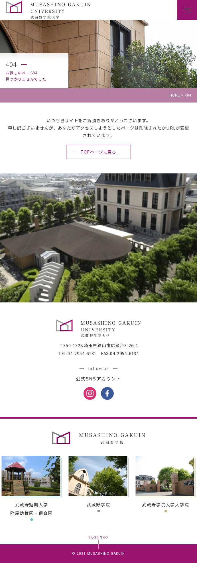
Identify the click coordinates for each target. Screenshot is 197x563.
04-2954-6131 (82, 353)
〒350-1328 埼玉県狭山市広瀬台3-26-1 (98, 345)
